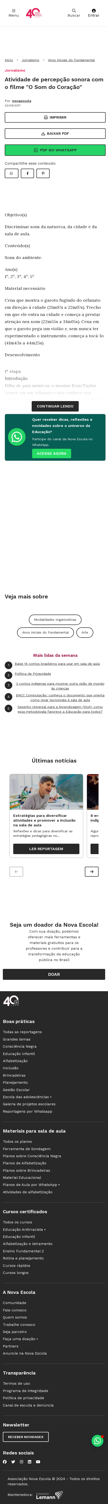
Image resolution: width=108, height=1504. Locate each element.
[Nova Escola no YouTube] (38, 1462)
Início (9, 60)
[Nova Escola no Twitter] (13, 1462)
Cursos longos (16, 1272)
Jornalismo (30, 60)
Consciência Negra (20, 1046)
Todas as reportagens (22, 1032)
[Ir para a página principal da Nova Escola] (34, 13)
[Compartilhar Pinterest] (43, 173)
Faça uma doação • (20, 1339)
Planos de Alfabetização (24, 1163)
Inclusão (10, 1068)
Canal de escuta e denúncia (28, 1405)
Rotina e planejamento (23, 1258)
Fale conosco (14, 1310)
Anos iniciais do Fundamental (45, 632)
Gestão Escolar (16, 1090)
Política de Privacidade (28, 675)
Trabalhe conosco (19, 1324)
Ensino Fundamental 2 (23, 1251)
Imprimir (55, 117)
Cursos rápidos (16, 1265)
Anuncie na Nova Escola (25, 1353)
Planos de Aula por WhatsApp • (31, 1184)
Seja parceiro (15, 1331)
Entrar (93, 13)
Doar (54, 974)
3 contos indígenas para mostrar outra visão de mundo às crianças (54, 685)
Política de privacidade (23, 1398)
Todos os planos (17, 1141)
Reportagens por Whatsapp (27, 1111)
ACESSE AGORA (51, 453)
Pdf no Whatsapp (55, 150)
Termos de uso (16, 1383)
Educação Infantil (19, 1053)
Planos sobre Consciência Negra (32, 1156)
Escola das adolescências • (27, 1097)
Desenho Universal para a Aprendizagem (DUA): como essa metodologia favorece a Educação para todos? (54, 709)
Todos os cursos (17, 1222)
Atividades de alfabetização (27, 1192)
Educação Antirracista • (24, 1229)
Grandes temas (16, 1039)
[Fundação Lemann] (49, 1495)
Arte (85, 632)
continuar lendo (55, 406)
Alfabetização (15, 1061)
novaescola (21, 101)
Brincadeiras (14, 1075)
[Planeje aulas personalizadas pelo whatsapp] (97, 1441)
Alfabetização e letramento (27, 1243)
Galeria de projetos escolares (29, 1104)
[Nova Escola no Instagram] (21, 1462)
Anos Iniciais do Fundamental (71, 60)
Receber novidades (25, 1437)
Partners (10, 1346)
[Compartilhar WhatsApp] (11, 173)
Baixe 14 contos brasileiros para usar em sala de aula (52, 665)
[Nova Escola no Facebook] (5, 1462)
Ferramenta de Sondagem (27, 1149)
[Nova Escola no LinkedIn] (29, 1462)
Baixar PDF (55, 133)
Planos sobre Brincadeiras (26, 1170)
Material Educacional (22, 1177)
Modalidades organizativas (55, 619)
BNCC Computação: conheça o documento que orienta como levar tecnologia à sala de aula (54, 697)
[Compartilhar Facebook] (27, 173)
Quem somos (15, 1317)
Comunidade (14, 1302)
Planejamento (15, 1082)
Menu (14, 13)
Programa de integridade (25, 1390)
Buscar (74, 13)
